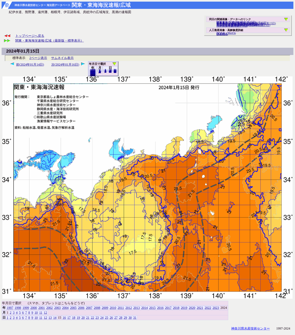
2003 (57, 307)
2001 (41, 307)
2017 (168, 307)
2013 (136, 307)
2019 (184, 307)
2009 (105, 307)
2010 (113, 307)
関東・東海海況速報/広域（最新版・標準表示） (49, 40)
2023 (92, 75)
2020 (192, 307)
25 (106, 317)
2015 (152, 307)
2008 (97, 307)
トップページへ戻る (29, 35)
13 (50, 317)
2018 (176, 307)
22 (92, 317)
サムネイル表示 (62, 58)
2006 (81, 307)
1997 (10, 307)
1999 (26, 307)
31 (115, 71)
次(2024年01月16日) (65, 64)
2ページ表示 (38, 58)
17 (69, 317)
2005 (73, 307)
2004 (65, 307)
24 (101, 317)
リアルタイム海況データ (232, 25)
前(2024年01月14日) (30, 64)
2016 (160, 307)
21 (87, 317)
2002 (49, 307)
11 (40, 312)
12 (99, 72)
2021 (200, 307)
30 (130, 317)
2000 (33, 307)
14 (54, 317)
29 (125, 317)
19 (78, 317)
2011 (121, 307)
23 (97, 317)
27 (116, 317)
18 (73, 317)
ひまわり (222, 34)
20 (110, 71)
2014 (144, 307)
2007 (89, 307)
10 (105, 71)
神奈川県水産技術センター (250, 328)
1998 (18, 307)
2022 (208, 307)
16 (64, 317)
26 (111, 317)
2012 (128, 307)
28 (120, 317)
